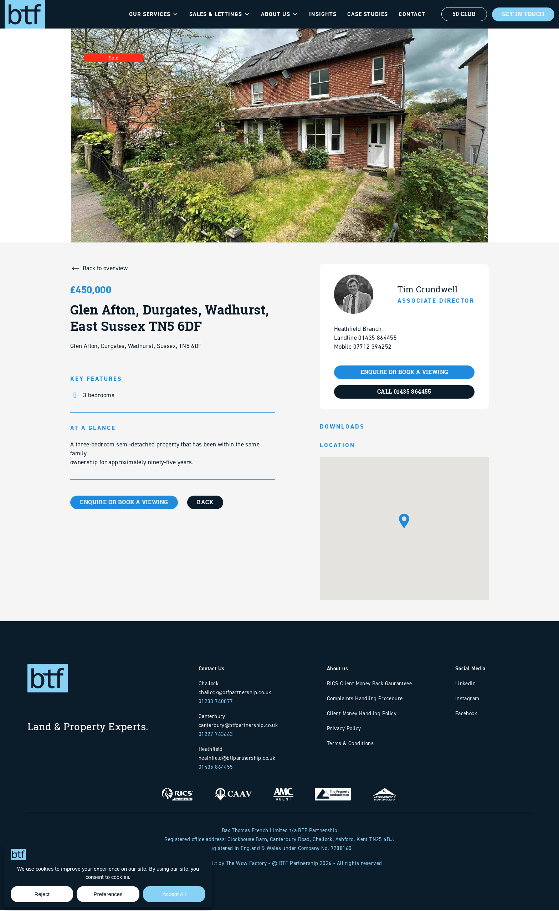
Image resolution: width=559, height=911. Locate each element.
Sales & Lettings (217, 14)
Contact (409, 14)
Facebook (466, 714)
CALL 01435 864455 (404, 392)
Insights (320, 14)
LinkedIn (465, 684)
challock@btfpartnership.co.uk (235, 693)
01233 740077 (216, 701)
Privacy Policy (344, 729)
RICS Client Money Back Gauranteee (369, 684)
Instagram (467, 699)
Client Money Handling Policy (361, 714)
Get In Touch (522, 14)
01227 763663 (216, 734)
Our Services (151, 14)
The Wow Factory (246, 863)
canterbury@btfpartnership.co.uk (238, 725)
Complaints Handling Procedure (365, 699)
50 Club (461, 14)
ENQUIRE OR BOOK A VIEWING (125, 502)
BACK (208, 502)
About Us (277, 14)
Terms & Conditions (350, 744)
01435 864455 (216, 767)
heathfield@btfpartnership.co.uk (237, 758)
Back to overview (105, 268)
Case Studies (365, 14)
